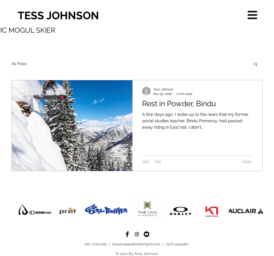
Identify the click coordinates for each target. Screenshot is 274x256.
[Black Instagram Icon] (137, 234)
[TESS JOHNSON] (93, 15)
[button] (252, 15)
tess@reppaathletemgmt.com (136, 244)
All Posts (19, 64)
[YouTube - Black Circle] (146, 234)
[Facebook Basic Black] (127, 234)
